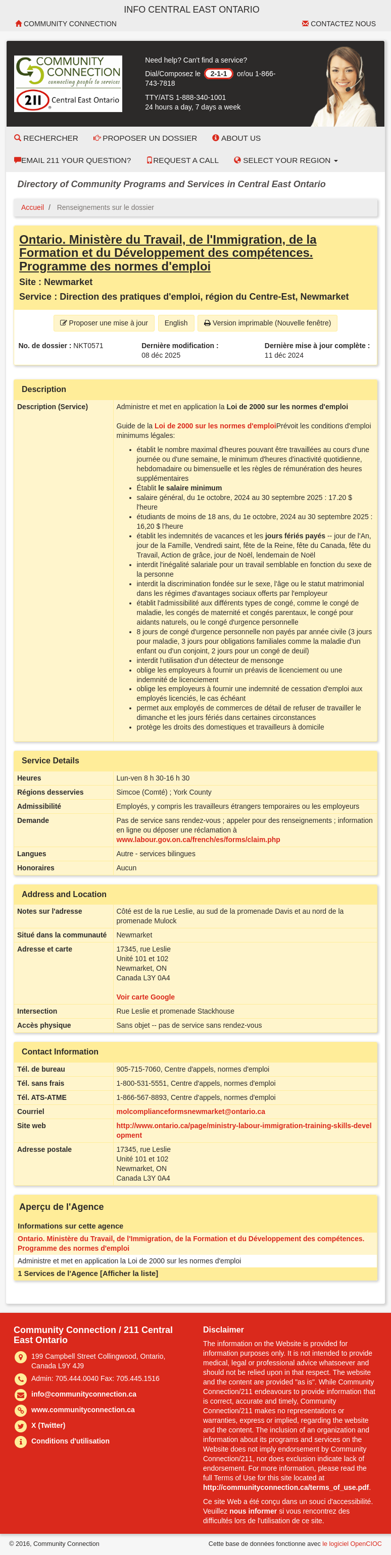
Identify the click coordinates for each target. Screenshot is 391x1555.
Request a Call (182, 160)
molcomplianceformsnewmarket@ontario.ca (191, 1111)
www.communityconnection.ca (83, 1410)
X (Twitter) (48, 1425)
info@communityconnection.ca (83, 1394)
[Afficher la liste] (129, 1273)
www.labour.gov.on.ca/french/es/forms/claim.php (198, 840)
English (176, 323)
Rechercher (46, 138)
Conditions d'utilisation (70, 1441)
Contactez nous (339, 24)
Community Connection (66, 24)
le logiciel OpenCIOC (352, 1543)
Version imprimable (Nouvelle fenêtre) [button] (267, 323)
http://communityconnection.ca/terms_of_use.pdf (286, 1487)
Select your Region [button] (286, 160)
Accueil (32, 207)
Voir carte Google (146, 997)
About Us (236, 138)
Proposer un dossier (145, 138)
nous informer (253, 1511)
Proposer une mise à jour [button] (104, 323)
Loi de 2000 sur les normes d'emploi (215, 426)
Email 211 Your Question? (72, 160)
